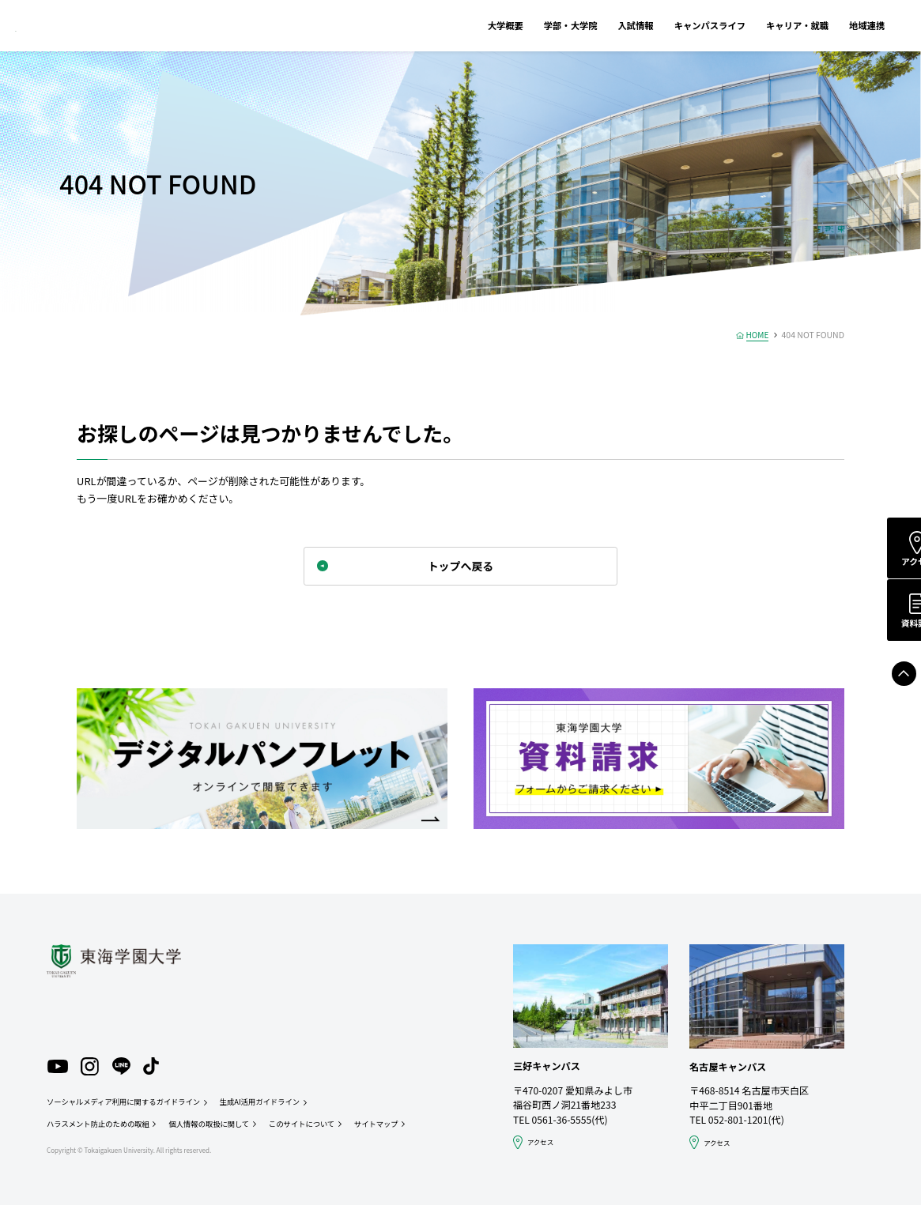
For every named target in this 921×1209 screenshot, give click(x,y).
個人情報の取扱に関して (216, 1127)
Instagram (91, 1068)
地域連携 (831, 25)
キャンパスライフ (675, 25)
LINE (123, 1068)
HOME (756, 335)
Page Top (888, 679)
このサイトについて (311, 1127)
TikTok (153, 1068)
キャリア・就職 (761, 25)
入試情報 (600, 25)
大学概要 (470, 25)
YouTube (58, 1068)
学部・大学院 (535, 25)
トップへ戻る (460, 567)
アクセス (889, 562)
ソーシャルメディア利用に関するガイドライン (127, 1105)
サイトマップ (389, 1127)
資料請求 (889, 627)
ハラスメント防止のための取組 (100, 1127)
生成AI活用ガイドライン (269, 1105)
